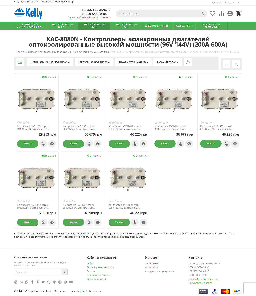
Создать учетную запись (100, 267)
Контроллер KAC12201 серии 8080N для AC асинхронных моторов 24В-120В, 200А (33, 127)
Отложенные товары (98, 275)
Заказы (91, 271)
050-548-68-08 (93, 14)
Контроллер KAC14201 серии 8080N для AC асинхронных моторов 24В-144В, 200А (170, 127)
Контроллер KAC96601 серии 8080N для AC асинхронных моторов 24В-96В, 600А (124, 206)
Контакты (217, 2)
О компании (152, 263)
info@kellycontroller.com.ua (203, 279)
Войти (90, 263)
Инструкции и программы (159, 271)
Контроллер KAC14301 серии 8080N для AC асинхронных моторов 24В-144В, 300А (216, 127)
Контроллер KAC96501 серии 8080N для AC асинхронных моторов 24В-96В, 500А (78, 206)
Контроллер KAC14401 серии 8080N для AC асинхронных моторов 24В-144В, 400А (33, 206)
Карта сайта (151, 267)
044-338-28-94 (93, 10)
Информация (232, 2)
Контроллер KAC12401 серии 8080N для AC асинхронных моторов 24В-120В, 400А (124, 127)
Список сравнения (97, 279)
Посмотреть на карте (200, 282)
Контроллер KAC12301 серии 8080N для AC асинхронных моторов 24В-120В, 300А (78, 127)
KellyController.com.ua (89, 291)
